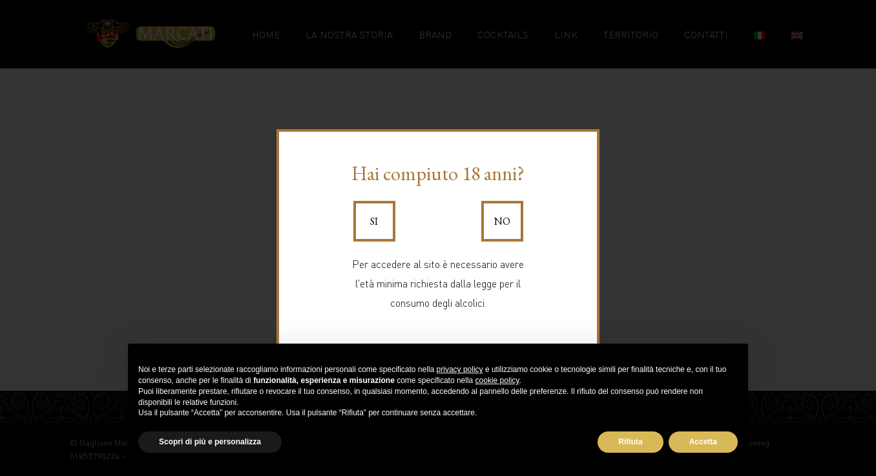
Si (374, 221)
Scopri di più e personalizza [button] (210, 441)
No (502, 221)
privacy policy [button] (460, 369)
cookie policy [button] (497, 380)
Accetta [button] (703, 441)
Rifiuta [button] (630, 441)
